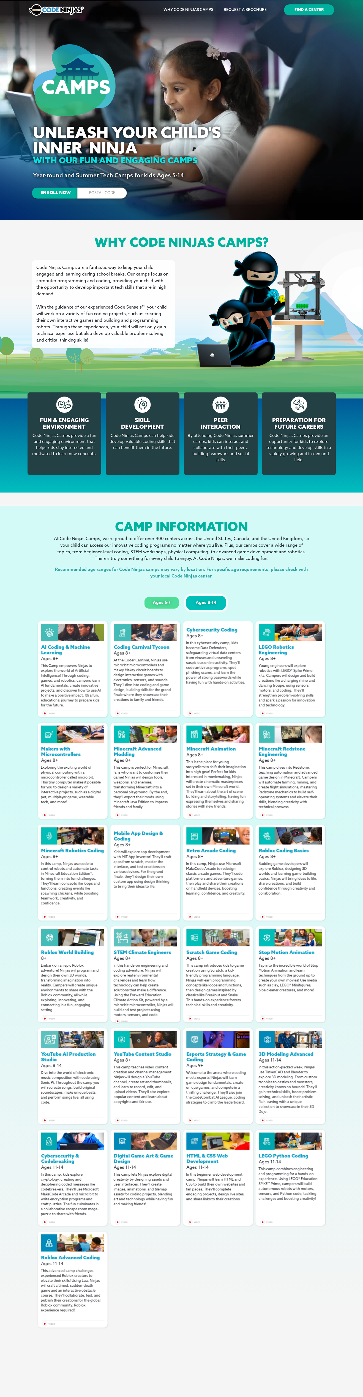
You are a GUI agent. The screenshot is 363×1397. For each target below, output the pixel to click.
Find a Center (309, 10)
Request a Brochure (245, 10)
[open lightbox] (73, 632)
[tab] (161, 603)
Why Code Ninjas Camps (188, 10)
